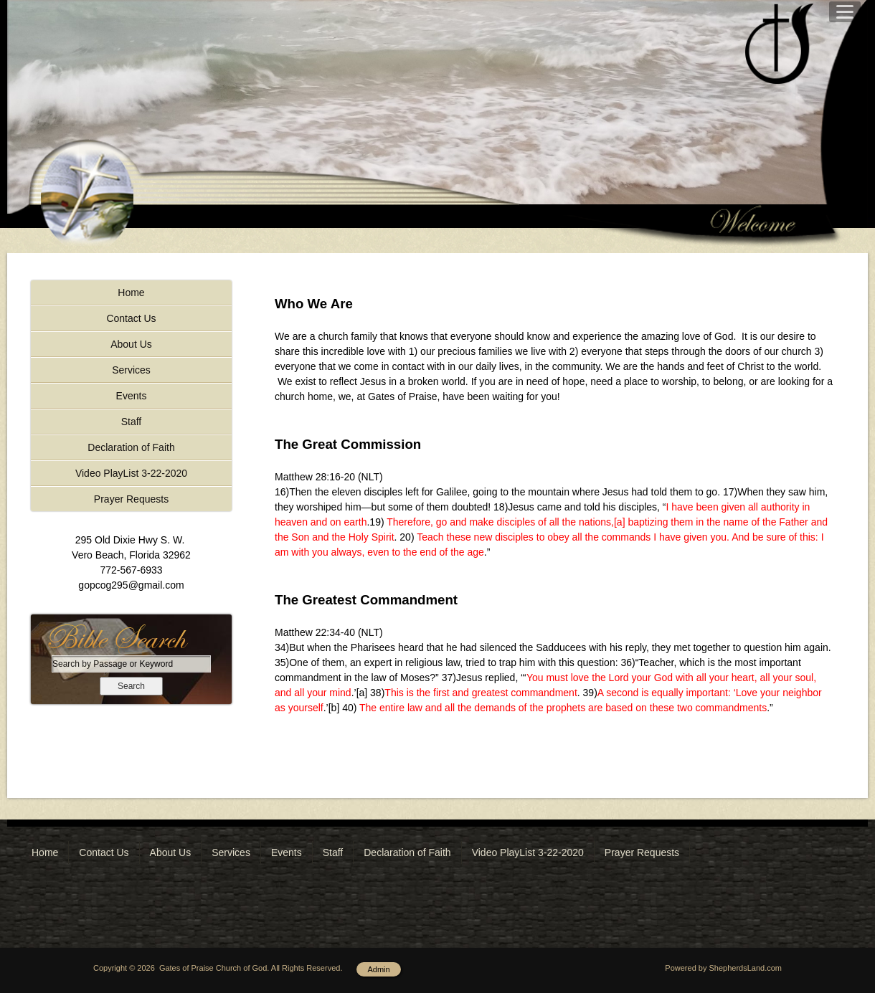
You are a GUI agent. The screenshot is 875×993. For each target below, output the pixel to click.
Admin (378, 969)
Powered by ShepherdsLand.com (723, 968)
